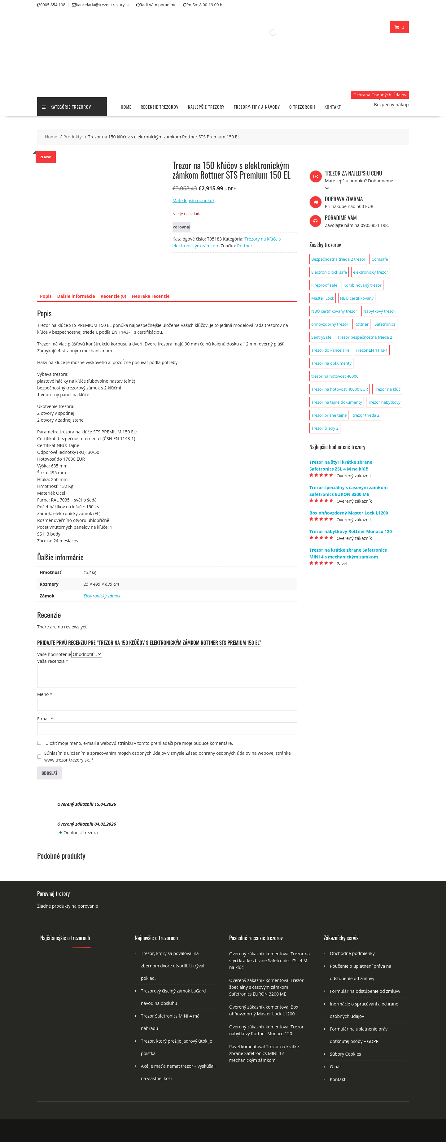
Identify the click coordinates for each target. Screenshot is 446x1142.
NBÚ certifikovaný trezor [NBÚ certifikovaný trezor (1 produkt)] (334, 311)
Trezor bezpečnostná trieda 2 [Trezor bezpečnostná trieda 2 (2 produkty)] (365, 337)
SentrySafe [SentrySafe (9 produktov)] (321, 337)
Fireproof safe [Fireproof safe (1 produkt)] (324, 285)
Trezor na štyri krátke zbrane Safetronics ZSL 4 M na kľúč (269, 960)
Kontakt (333, 106)
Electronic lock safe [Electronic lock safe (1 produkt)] (329, 272)
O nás (336, 1067)
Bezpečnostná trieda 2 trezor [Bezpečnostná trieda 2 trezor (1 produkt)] (338, 259)
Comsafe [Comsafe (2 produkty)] (379, 259)
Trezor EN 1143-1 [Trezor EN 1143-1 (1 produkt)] (372, 350)
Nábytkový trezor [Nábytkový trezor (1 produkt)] (379, 311)
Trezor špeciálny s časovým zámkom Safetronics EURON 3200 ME (266, 987)
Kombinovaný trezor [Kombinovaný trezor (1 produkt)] (362, 285)
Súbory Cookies (345, 1054)
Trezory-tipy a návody (257, 106)
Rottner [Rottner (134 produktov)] (361, 324)
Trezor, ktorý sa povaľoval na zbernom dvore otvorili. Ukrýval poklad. (172, 965)
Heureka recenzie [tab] (150, 296)
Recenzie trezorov (159, 106)
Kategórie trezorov (66, 106)
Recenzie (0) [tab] (113, 296)
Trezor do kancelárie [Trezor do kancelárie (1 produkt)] (330, 350)
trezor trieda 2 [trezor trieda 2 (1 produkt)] (366, 415)
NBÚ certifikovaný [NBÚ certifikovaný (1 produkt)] (357, 298)
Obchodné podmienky (352, 953)
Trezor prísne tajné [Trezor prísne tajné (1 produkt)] (329, 415)
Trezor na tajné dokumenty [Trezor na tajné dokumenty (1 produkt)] (336, 402)
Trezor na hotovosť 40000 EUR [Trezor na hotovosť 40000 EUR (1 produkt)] (339, 389)
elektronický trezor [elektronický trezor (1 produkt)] (370, 272)
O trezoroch (302, 106)
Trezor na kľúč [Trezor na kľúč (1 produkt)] (387, 389)
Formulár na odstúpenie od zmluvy (365, 991)
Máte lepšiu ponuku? (193, 200)
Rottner (244, 246)
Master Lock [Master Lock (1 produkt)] (322, 298)
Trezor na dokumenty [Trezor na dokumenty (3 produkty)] (331, 363)
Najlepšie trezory (206, 106)
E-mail (45, 719)
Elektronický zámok (102, 596)
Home (126, 106)
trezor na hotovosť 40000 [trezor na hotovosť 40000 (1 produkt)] (334, 376)
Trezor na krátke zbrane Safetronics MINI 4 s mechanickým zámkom (264, 1053)
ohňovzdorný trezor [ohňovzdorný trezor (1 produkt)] (329, 324)
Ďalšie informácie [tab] (76, 296)
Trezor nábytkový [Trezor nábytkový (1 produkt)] (384, 402)
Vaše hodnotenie (54, 654)
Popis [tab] (46, 296)
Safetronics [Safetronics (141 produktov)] (385, 324)
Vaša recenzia (52, 661)
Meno (44, 694)
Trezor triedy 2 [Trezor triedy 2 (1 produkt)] (325, 428)
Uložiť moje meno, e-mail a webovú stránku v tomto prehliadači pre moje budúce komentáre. (139, 743)
